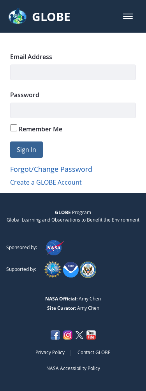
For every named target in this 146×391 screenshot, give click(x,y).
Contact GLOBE (94, 352)
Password (24, 95)
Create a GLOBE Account (46, 182)
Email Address (31, 56)
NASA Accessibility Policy (73, 368)
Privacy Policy (50, 352)
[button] (128, 16)
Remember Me (36, 128)
